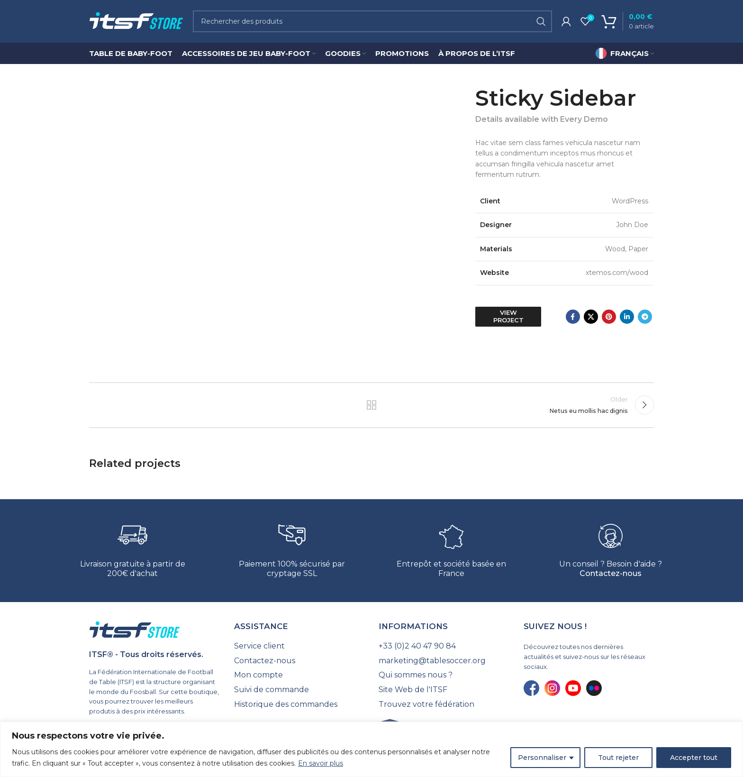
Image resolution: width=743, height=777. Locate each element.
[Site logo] (136, 21)
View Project (508, 316)
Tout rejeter (618, 757)
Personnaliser (542, 757)
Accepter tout (693, 757)
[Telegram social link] (645, 317)
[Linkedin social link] (627, 317)
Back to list (371, 404)
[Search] (372, 21)
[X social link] (591, 317)
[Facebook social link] (573, 317)
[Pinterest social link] (609, 317)
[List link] (299, 646)
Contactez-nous (611, 573)
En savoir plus (320, 763)
